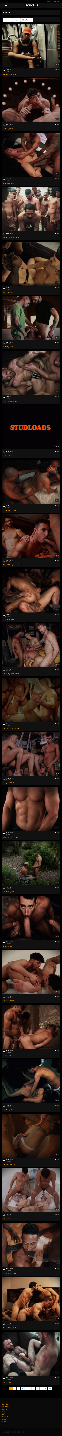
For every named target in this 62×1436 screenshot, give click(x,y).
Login (54, 1)
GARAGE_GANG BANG (11, 674)
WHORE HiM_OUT (9, 1164)
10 (45, 1388)
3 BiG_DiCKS (7, 946)
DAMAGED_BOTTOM (11, 728)
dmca (3, 1411)
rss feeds (4, 1421)
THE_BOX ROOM (9, 783)
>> (50, 1388)
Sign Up (49, 1)
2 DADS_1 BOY (8, 347)
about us (4, 1409)
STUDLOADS (7, 456)
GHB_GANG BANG (10, 401)
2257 (3, 1414)
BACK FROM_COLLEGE (11, 565)
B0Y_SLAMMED (8, 292)
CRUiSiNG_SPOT (9, 892)
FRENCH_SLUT (8, 1110)
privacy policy (5, 1406)
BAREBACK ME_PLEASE (11, 837)
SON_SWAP (7, 1219)
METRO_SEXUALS (9, 74)
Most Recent (27, 20)
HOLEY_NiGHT (8, 129)
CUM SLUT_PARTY (9, 619)
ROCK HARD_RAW (9, 1328)
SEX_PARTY (7, 1382)
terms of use (5, 1404)
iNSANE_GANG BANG (11, 238)
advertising (4, 1416)
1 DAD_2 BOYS (8, 1055)
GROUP (7, 20)
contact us (4, 1419)
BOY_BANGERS (8, 183)
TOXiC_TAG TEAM (9, 510)
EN (58, 1)
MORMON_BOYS (9, 1001)
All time (16, 20)
